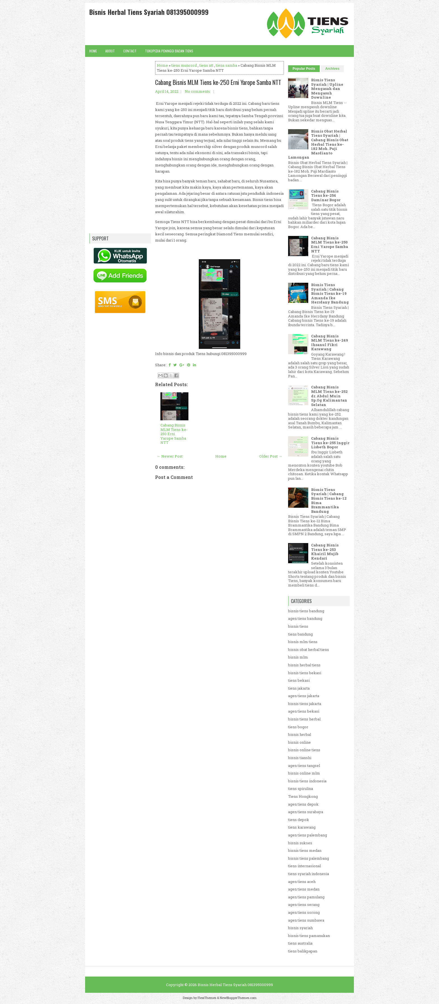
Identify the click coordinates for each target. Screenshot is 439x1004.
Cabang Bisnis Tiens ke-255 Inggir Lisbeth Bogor (330, 442)
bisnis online (299, 742)
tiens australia (300, 943)
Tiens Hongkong (303, 796)
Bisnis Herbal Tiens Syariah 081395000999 (149, 12)
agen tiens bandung (305, 618)
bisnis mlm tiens (302, 641)
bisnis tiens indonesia (307, 780)
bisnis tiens (298, 626)
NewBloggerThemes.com (238, 998)
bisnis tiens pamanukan (309, 935)
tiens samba (226, 65)
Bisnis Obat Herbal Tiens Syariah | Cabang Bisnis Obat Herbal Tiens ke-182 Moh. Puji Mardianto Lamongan (318, 144)
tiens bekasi (299, 680)
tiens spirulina (300, 788)
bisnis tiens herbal (304, 719)
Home (93, 50)
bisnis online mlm (304, 773)
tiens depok (298, 819)
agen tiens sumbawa (306, 920)
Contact (130, 50)
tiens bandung (300, 634)
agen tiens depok (303, 804)
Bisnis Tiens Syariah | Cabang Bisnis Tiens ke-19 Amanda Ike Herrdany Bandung (330, 293)
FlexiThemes (207, 998)
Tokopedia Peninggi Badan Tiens (169, 50)
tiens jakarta (299, 688)
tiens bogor (298, 726)
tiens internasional (304, 865)
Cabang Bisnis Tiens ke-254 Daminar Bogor (325, 195)
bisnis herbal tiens (304, 664)
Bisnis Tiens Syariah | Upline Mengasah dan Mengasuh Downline (327, 88)
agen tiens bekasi (303, 711)
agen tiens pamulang (306, 896)
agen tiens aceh (302, 881)
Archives (332, 69)
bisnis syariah (300, 927)
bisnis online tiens (304, 749)
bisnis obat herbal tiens (308, 649)
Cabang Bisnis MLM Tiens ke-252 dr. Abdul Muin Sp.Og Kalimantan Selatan (329, 395)
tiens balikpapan (302, 951)
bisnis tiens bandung (306, 610)
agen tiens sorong (304, 912)
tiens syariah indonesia (308, 873)
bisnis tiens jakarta (304, 703)
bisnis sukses (300, 842)
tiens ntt (206, 65)
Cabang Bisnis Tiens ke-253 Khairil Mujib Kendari (324, 551)
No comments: (198, 91)
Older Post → (270, 456)
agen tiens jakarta (303, 695)
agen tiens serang (303, 904)
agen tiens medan (303, 889)
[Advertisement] (219, 646)
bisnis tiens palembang (308, 858)
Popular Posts (304, 69)
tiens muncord (184, 65)
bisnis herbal (299, 734)
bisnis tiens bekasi (304, 672)
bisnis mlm (298, 657)
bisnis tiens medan (304, 850)
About (110, 50)
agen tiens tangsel (304, 765)
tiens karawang (302, 827)
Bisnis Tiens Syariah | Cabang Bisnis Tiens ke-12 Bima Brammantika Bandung (329, 500)
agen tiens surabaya (305, 811)
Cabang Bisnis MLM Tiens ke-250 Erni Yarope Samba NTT (218, 82)
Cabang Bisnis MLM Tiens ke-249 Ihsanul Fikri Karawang (329, 342)
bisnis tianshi (299, 757)
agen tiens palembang (307, 835)
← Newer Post (170, 456)
